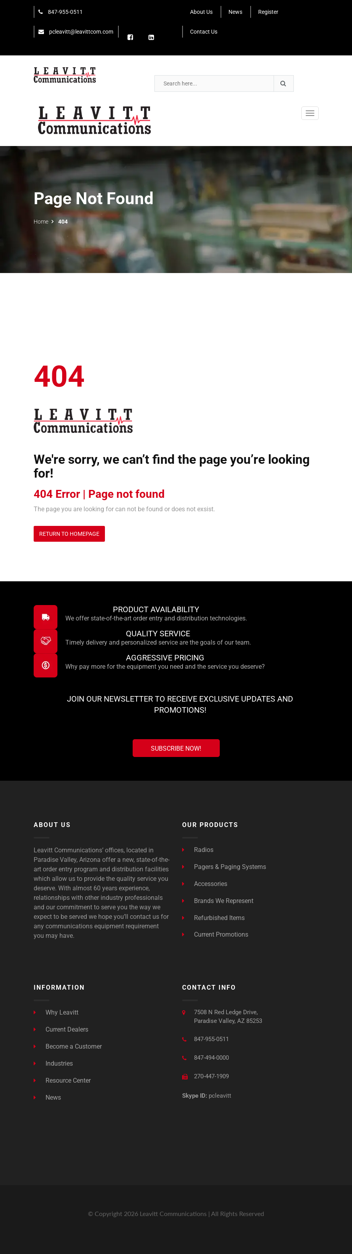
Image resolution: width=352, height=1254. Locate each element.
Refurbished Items (213, 917)
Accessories (204, 884)
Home (41, 221)
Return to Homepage (69, 534)
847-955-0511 (60, 12)
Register (268, 12)
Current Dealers (61, 1029)
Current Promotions (215, 934)
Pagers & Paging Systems (224, 867)
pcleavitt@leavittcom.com (75, 31)
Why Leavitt (56, 1012)
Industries (53, 1063)
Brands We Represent (217, 900)
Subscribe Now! (176, 748)
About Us (201, 12)
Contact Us (203, 31)
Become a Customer (68, 1046)
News (235, 12)
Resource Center (62, 1080)
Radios (197, 850)
